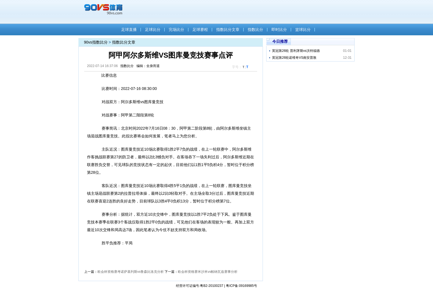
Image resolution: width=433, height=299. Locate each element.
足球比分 (152, 29)
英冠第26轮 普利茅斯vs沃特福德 (296, 51)
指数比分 (255, 29)
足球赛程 (200, 29)
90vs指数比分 (96, 42)
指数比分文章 (227, 29)
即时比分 (279, 29)
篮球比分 (303, 29)
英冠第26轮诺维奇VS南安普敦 (294, 58)
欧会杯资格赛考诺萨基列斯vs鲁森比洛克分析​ (130, 272)
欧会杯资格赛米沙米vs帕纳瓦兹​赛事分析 (207, 272)
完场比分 (176, 29)
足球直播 (129, 29)
